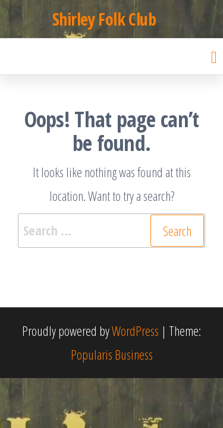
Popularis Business (112, 354)
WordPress (135, 330)
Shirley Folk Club (104, 19)
